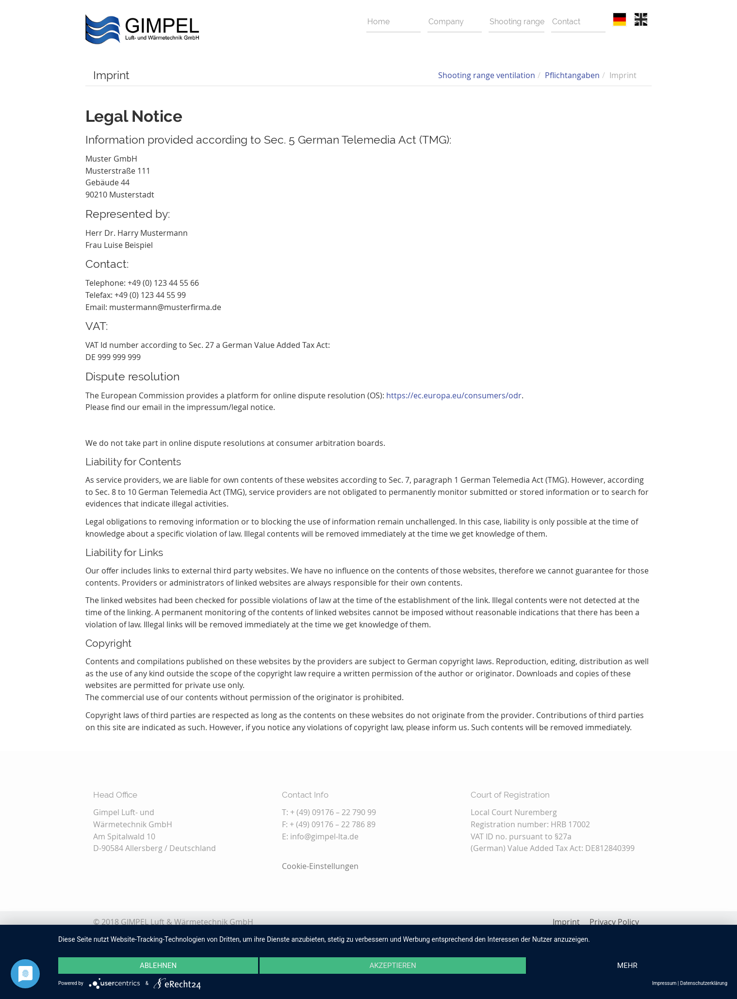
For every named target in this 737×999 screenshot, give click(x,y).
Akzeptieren (392, 965)
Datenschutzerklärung (703, 983)
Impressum (664, 983)
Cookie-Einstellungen (320, 866)
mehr (627, 965)
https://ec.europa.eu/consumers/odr (454, 395)
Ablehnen (158, 965)
